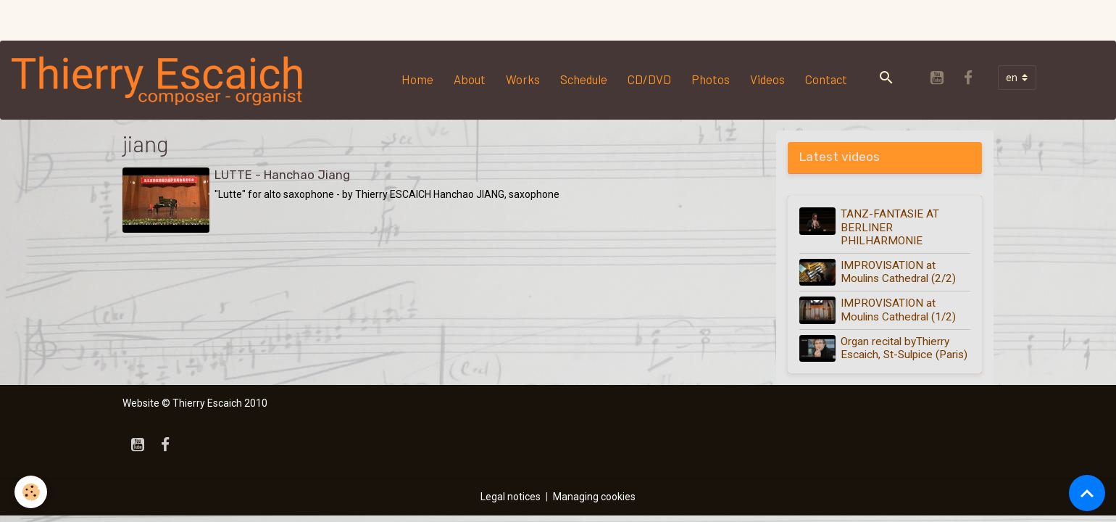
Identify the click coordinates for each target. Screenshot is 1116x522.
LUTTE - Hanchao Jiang (282, 174)
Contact (826, 79)
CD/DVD (649, 79)
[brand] (161, 80)
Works (523, 79)
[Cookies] (30, 492)
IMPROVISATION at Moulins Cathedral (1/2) (898, 310)
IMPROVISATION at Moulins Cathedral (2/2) (898, 272)
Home (417, 79)
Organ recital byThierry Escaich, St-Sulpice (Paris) (904, 348)
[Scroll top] (1087, 493)
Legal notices (510, 496)
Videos (767, 79)
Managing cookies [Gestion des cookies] (594, 496)
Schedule (583, 79)
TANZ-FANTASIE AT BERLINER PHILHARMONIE (890, 227)
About (470, 79)
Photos (710, 79)
